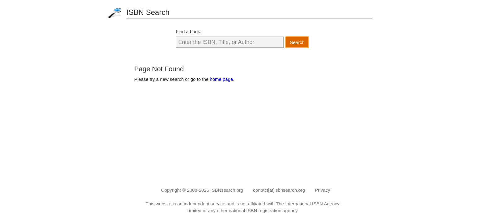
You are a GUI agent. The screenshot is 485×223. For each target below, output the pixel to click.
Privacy (322, 190)
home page (221, 79)
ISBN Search (148, 12)
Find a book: (188, 31)
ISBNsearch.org (226, 190)
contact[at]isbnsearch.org (279, 190)
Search (297, 42)
